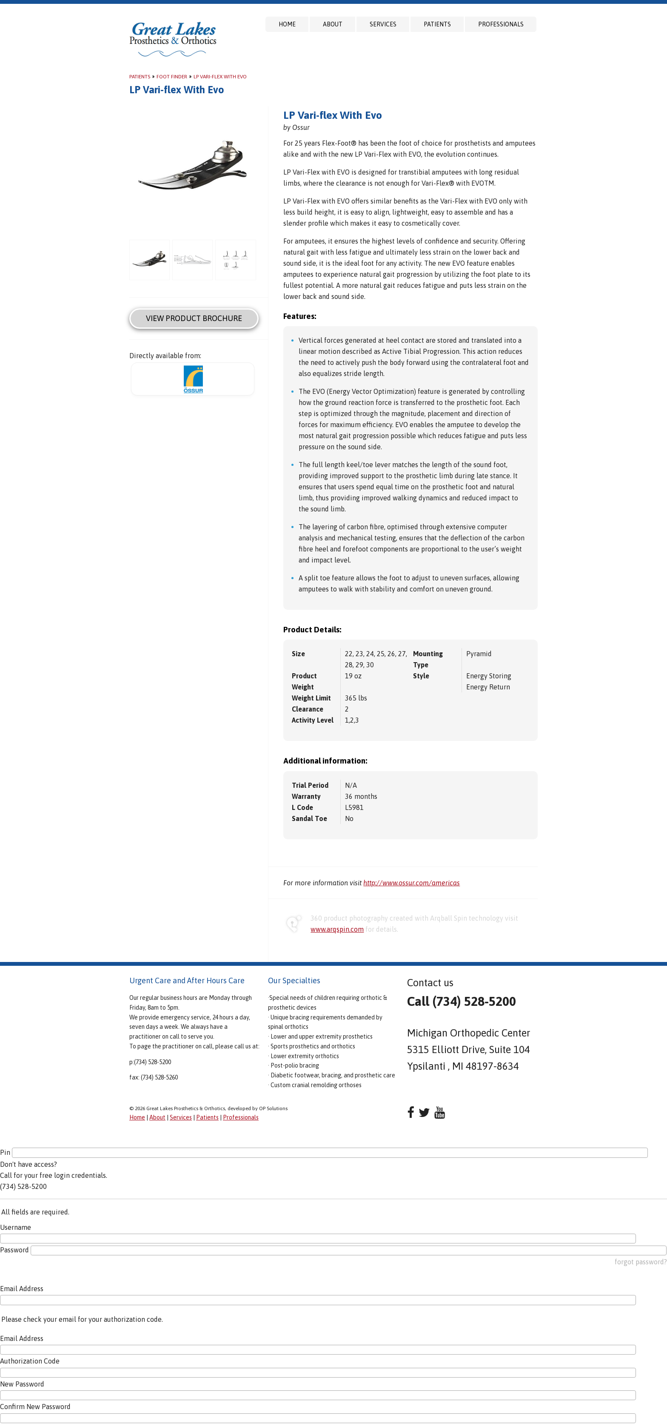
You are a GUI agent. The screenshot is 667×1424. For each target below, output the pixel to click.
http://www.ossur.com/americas (411, 883)
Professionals (501, 24)
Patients (437, 24)
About (332, 24)
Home (287, 24)
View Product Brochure (194, 318)
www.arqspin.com (337, 929)
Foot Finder (172, 77)
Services (383, 24)
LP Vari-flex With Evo (220, 77)
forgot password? (641, 1262)
